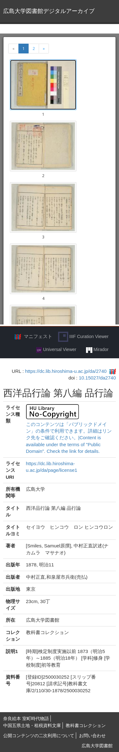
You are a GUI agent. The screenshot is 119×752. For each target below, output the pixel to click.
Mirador (97, 350)
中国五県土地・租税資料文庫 (32, 725)
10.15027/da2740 (97, 377)
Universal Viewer (56, 350)
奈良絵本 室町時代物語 (26, 718)
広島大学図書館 (97, 745)
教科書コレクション (86, 725)
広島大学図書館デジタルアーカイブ (49, 11)
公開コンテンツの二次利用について (38, 735)
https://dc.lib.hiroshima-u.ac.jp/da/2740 (66, 371)
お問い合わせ (92, 735)
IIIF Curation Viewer (83, 337)
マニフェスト (38, 336)
